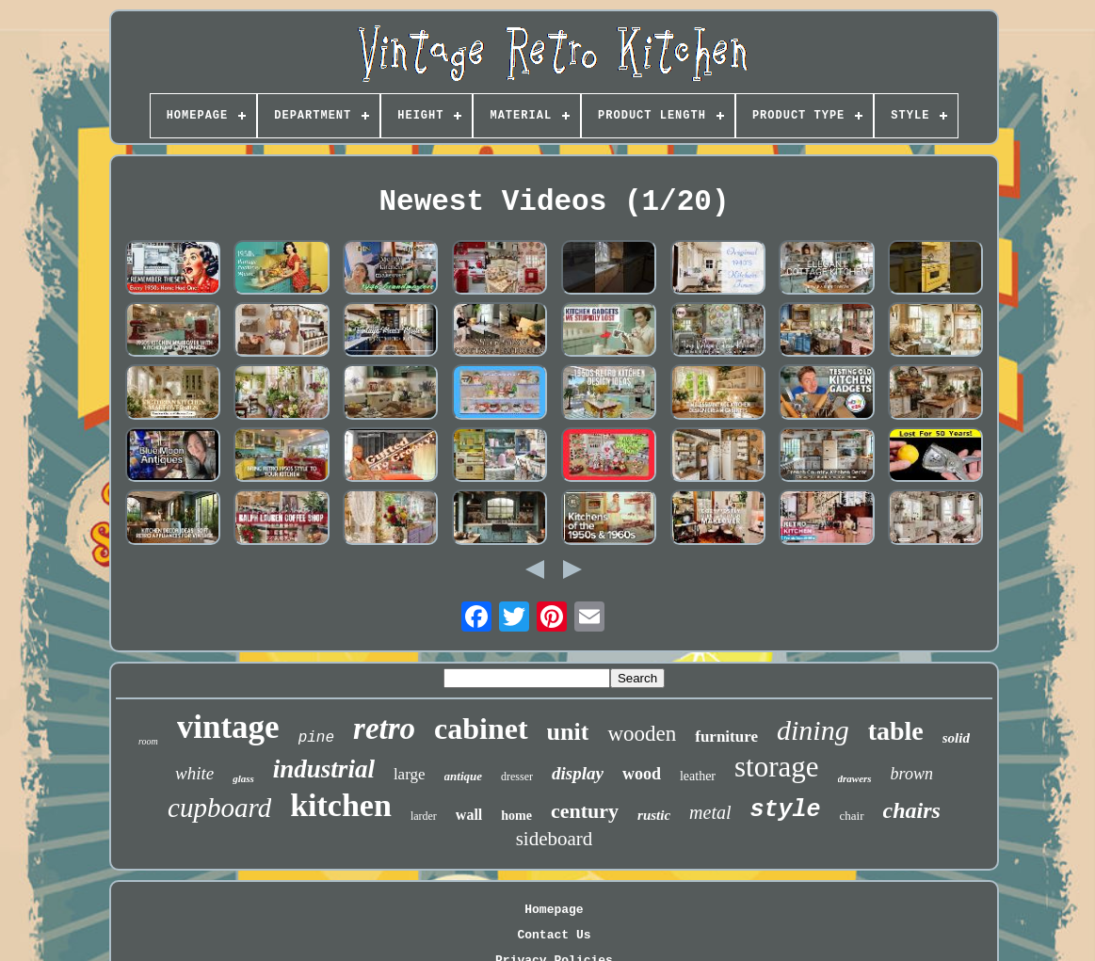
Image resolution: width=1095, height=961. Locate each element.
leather (698, 776)
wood (641, 773)
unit (568, 731)
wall (469, 815)
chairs (912, 810)
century (585, 811)
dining (813, 729)
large (410, 774)
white (194, 773)
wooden (641, 733)
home (516, 816)
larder (424, 816)
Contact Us (553, 935)
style (785, 810)
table (896, 730)
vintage (228, 727)
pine (316, 737)
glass (243, 778)
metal (710, 812)
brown (912, 773)
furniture (726, 736)
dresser (517, 776)
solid (956, 737)
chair (852, 816)
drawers (855, 778)
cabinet (481, 728)
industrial (324, 769)
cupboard (219, 808)
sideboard (554, 838)
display (578, 773)
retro (384, 728)
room (148, 741)
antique (463, 776)
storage (776, 766)
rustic (653, 815)
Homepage (553, 910)
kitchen (341, 805)
